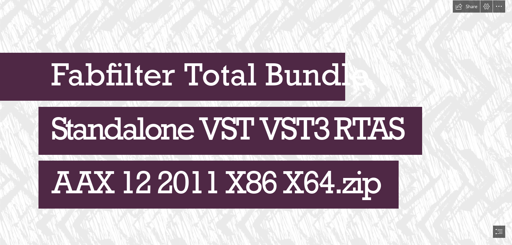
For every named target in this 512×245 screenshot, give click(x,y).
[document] (256, 122)
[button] (466, 6)
